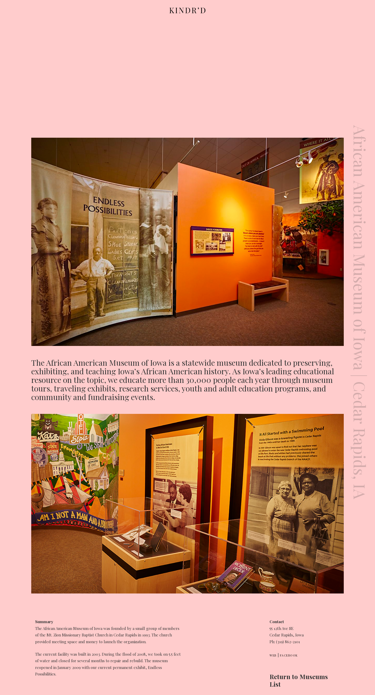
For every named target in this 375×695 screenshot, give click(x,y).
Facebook (289, 655)
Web (273, 655)
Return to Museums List (299, 680)
